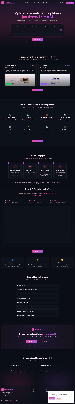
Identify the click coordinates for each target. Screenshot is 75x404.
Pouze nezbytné (61, 400)
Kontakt (47, 2)
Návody (42, 2)
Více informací (56, 395)
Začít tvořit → (37, 90)
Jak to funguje (27, 2)
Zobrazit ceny (43, 341)
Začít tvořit (70, 2)
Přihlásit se (61, 2)
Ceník (34, 2)
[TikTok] (5, 395)
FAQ (38, 2)
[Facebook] (2, 395)
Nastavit (58, 398)
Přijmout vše (52, 398)
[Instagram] (3, 395)
